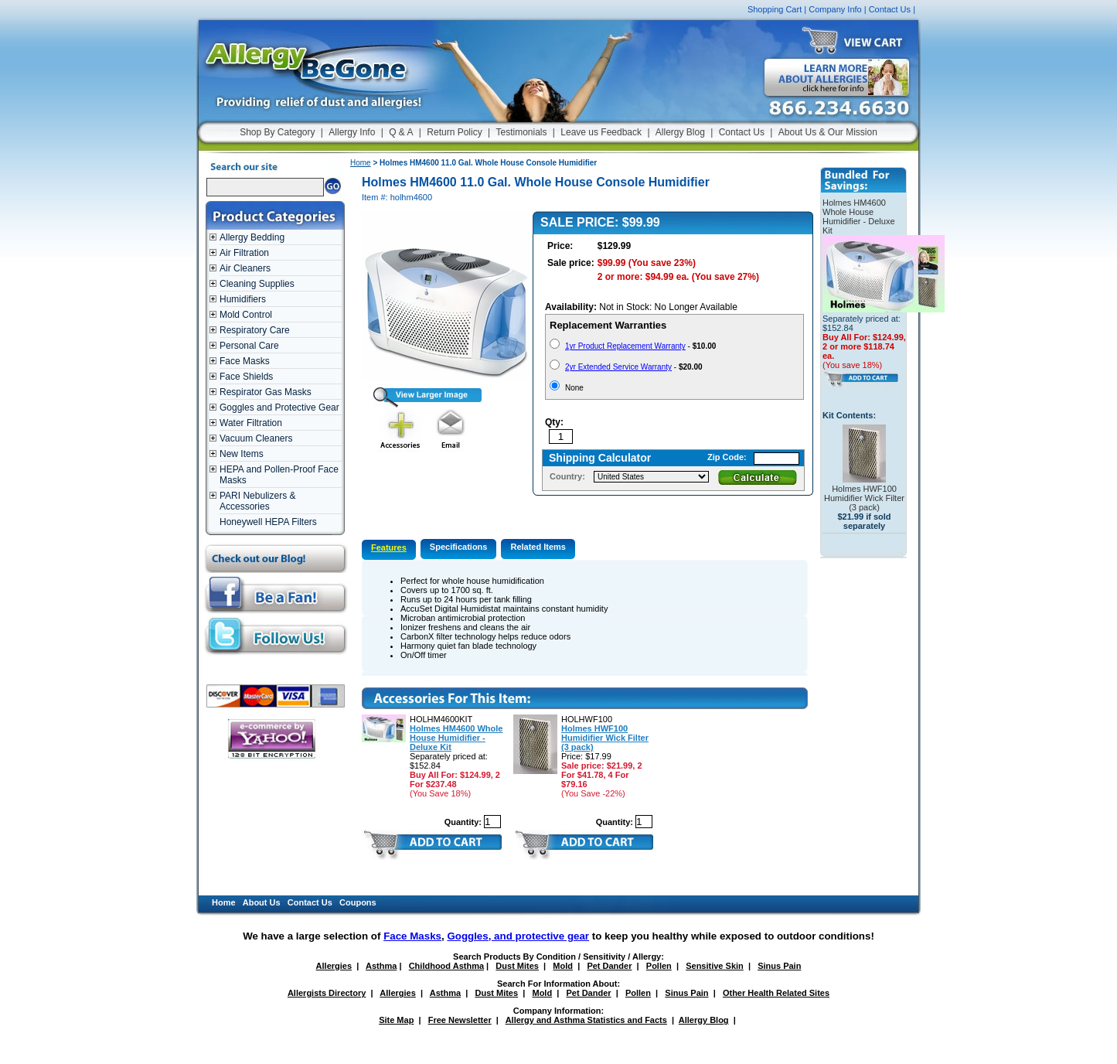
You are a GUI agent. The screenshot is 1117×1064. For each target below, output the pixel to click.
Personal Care (249, 345)
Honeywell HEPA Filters (268, 522)
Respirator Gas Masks (266, 392)
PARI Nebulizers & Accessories (257, 501)
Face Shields (246, 376)
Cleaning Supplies (257, 283)
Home (360, 163)
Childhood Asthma (446, 965)
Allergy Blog (680, 132)
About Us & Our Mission (827, 132)
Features (389, 547)
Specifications (459, 546)
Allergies (334, 965)
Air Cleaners (245, 268)
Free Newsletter (460, 1020)
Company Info (835, 9)
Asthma (381, 965)
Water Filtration (251, 423)
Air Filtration (244, 252)
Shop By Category (277, 132)
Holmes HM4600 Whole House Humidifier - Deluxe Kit (456, 738)
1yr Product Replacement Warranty (625, 346)
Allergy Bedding (252, 237)
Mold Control (246, 314)
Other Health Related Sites (776, 993)
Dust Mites (517, 965)
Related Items (538, 546)
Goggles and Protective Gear (279, 407)
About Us (262, 902)
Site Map (396, 1020)
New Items (242, 453)
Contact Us (890, 9)
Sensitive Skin (715, 965)
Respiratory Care (255, 330)
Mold (563, 965)
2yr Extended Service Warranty (618, 367)
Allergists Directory (327, 993)
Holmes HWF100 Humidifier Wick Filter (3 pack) (605, 738)
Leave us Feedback (601, 132)
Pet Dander (609, 965)
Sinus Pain (779, 965)
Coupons (357, 902)
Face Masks (245, 361)
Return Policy (454, 132)
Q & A (401, 132)
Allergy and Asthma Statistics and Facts (586, 1020)
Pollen (659, 965)
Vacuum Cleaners (256, 438)
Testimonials (521, 132)
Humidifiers (243, 299)
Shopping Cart (775, 9)
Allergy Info (352, 132)
